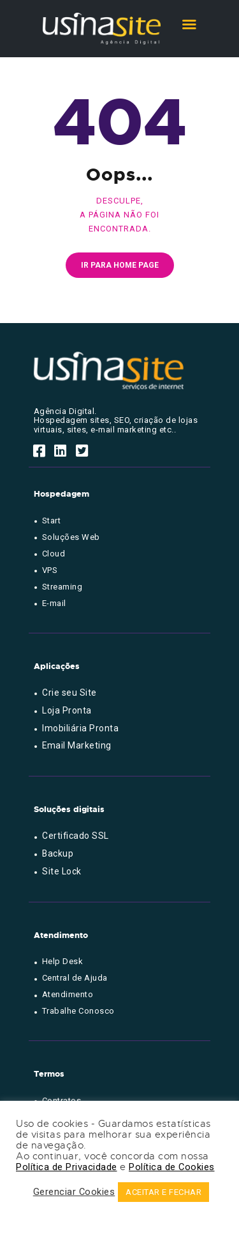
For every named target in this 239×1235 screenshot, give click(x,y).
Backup (57, 853)
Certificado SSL (75, 836)
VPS (50, 570)
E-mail (54, 603)
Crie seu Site (69, 692)
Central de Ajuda (75, 978)
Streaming (62, 586)
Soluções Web (71, 537)
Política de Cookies (172, 1167)
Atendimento (68, 994)
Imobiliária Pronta (80, 728)
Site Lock (62, 871)
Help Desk (62, 961)
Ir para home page (120, 265)
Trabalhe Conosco (78, 1011)
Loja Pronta (67, 710)
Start (51, 520)
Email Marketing (77, 745)
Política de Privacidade (66, 1167)
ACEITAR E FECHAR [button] (163, 1192)
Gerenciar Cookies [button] (74, 1192)
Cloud (54, 553)
